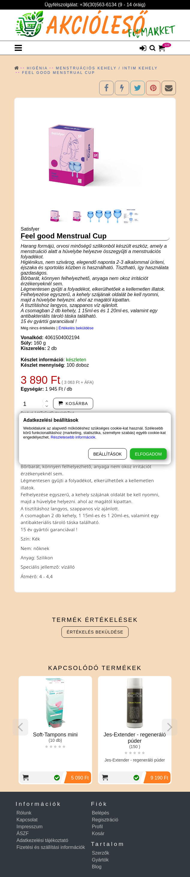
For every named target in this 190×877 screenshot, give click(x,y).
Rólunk (23, 812)
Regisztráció (105, 819)
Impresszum (29, 826)
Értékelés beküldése (76, 328)
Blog (97, 866)
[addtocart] (73, 403)
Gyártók (100, 859)
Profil (97, 826)
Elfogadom (148, 454)
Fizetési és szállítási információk (50, 847)
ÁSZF (22, 833)
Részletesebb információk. (73, 437)
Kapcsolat (26, 819)
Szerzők (100, 852)
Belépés (100, 812)
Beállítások (107, 454)
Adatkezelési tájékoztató (42, 840)
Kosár (98, 833)
